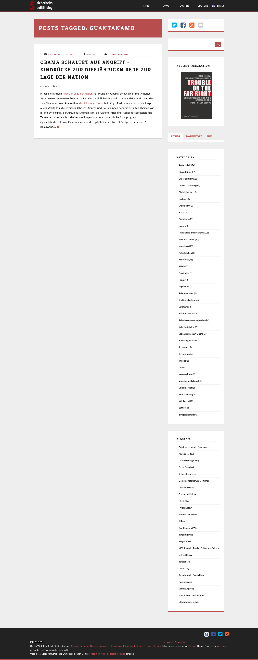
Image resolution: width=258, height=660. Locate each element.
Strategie (183, 347)
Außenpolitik (185, 165)
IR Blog (182, 521)
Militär (182, 266)
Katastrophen (185, 253)
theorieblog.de (185, 582)
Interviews (184, 246)
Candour (192, 646)
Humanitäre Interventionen (192, 232)
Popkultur (183, 286)
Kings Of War (185, 541)
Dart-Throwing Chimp (189, 460)
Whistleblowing (186, 394)
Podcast (182, 280)
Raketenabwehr (186, 293)
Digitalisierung (185, 192)
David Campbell (186, 467)
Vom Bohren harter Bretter (191, 595)
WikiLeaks (184, 401)
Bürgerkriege (185, 172)
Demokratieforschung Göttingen (194, 480)
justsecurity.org (186, 534)
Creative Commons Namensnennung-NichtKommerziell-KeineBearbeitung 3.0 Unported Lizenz (116, 646)
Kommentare (193, 136)
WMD (182, 408)
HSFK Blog (184, 501)
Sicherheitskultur (187, 327)
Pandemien (184, 273)
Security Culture (186, 313)
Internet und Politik (188, 514)
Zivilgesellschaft (186, 414)
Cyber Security (186, 178)
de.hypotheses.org (187, 474)
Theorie (182, 360)
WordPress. (222, 646)
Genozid (182, 226)
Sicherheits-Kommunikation (192, 320)
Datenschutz (181, 642)
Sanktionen (184, 307)
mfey (92, 54)
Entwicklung (184, 205)
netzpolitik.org (185, 555)
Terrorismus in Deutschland (191, 575)
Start (146, 5)
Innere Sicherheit (187, 239)
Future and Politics (187, 494)
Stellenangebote (186, 340)
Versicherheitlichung (188, 381)
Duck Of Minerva (187, 487)
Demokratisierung (187, 185)
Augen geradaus (186, 453)
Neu (209, 136)
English (221, 5)
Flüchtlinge (184, 219)
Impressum (167, 642)
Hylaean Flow (185, 507)
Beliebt (175, 136)
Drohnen (183, 199)
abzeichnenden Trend (91, 103)
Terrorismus (184, 354)
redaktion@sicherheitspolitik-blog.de (108, 653)
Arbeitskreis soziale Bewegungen (194, 447)
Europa (182, 212)
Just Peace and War (188, 528)
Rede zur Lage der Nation (78, 93)
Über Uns (203, 5)
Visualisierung (185, 387)
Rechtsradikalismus (188, 300)
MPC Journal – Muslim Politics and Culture (199, 548)
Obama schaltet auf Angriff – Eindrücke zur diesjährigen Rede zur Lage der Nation (95, 69)
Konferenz (184, 259)
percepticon (184, 561)
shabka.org (184, 568)
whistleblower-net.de (189, 602)
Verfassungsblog (186, 588)
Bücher (184, 5)
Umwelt (182, 367)
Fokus (165, 5)
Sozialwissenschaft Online (191, 333)
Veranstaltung (185, 374)
